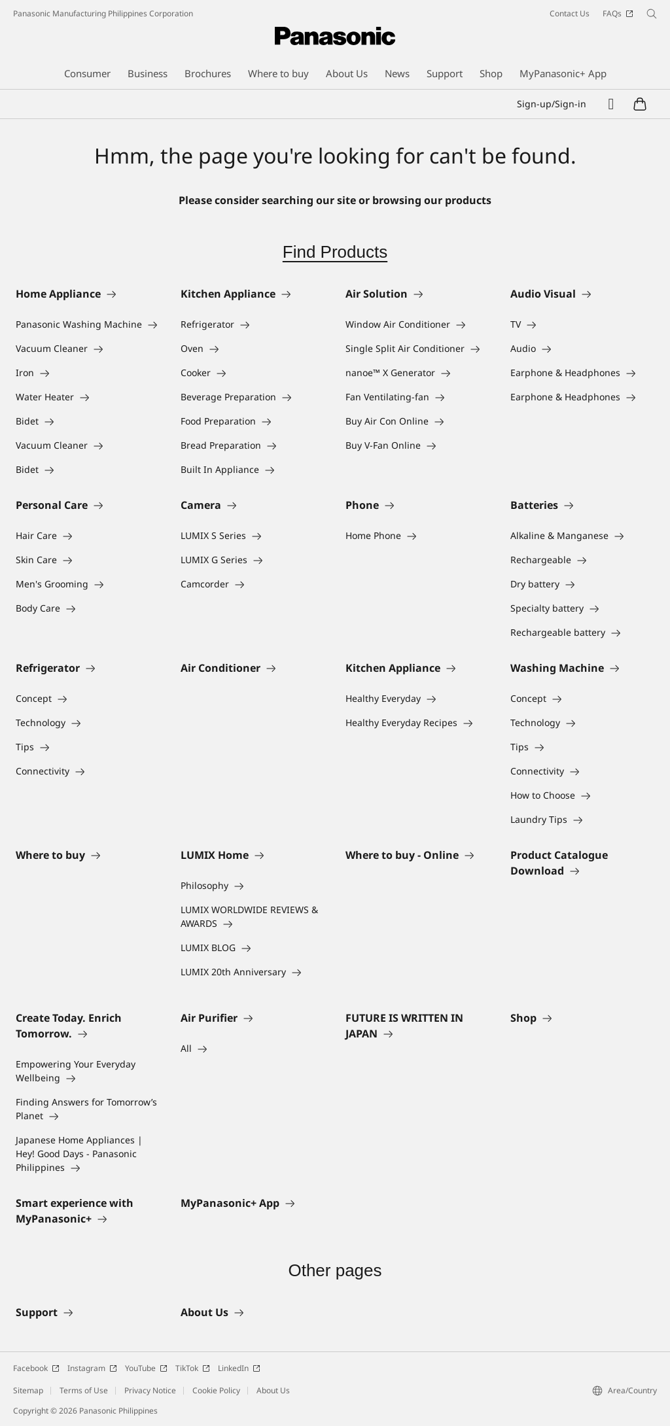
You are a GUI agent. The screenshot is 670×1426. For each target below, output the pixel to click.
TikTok (192, 1368)
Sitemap (28, 1390)
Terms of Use (84, 1390)
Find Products (335, 252)
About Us (273, 1390)
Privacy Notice (150, 1390)
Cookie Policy (216, 1390)
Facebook (36, 1368)
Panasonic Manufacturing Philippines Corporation (103, 13)
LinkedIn (239, 1368)
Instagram (92, 1368)
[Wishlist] (611, 104)
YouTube (146, 1368)
